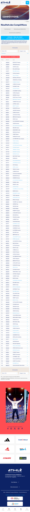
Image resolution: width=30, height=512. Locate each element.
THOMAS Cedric (16, 147)
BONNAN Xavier (16, 153)
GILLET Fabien (16, 75)
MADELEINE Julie (16, 197)
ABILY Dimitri (15, 339)
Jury (28, 53)
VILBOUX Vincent (16, 82)
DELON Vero (15, 267)
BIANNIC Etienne (16, 313)
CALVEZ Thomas (16, 88)
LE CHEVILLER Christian (17, 145)
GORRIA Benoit (16, 143)
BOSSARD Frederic (16, 193)
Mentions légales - (17, 494)
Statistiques (3, 53)
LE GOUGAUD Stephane (17, 180)
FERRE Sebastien (16, 238)
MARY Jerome (15, 167)
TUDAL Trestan (16, 140)
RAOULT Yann (15, 300)
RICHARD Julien (16, 291)
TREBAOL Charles (16, 149)
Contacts (23, 494)
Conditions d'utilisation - (10, 494)
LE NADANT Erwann (17, 236)
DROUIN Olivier (16, 326)
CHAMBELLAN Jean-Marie (18, 188)
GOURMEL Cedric (16, 223)
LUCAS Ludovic (16, 330)
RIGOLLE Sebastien (16, 286)
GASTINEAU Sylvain (17, 162)
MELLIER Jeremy (16, 71)
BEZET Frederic (16, 106)
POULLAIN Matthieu (17, 345)
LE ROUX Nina (15, 186)
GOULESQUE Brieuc (17, 160)
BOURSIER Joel (16, 363)
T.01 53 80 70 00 (8, 477)
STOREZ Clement (16, 332)
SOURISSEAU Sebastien (17, 280)
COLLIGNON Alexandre (17, 125)
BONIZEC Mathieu (16, 151)
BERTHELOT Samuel (17, 99)
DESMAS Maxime (16, 350)
